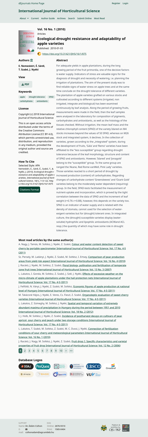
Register (116, 3)
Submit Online (84, 18)
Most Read (99, 18)
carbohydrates (26, 101)
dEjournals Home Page (31, 3)
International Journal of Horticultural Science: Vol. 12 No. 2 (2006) (83, 345)
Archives (61, 18)
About (24, 18)
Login (125, 3)
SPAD (51, 97)
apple (22, 97)
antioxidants (42, 101)
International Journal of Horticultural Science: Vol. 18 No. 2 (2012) (56, 311)
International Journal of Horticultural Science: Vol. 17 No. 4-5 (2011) (76, 290)
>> (71, 350)
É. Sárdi (40, 66)
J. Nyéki (33, 69)
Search (71, 18)
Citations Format (29, 189)
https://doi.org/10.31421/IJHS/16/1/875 (62, 54)
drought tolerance (37, 97)
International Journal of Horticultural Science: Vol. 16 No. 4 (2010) (88, 261)
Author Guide (48, 18)
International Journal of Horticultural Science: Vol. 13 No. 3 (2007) (74, 269)
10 (61, 350)
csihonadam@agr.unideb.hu (39, 432)
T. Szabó (24, 69)
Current (35, 18)
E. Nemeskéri (27, 66)
